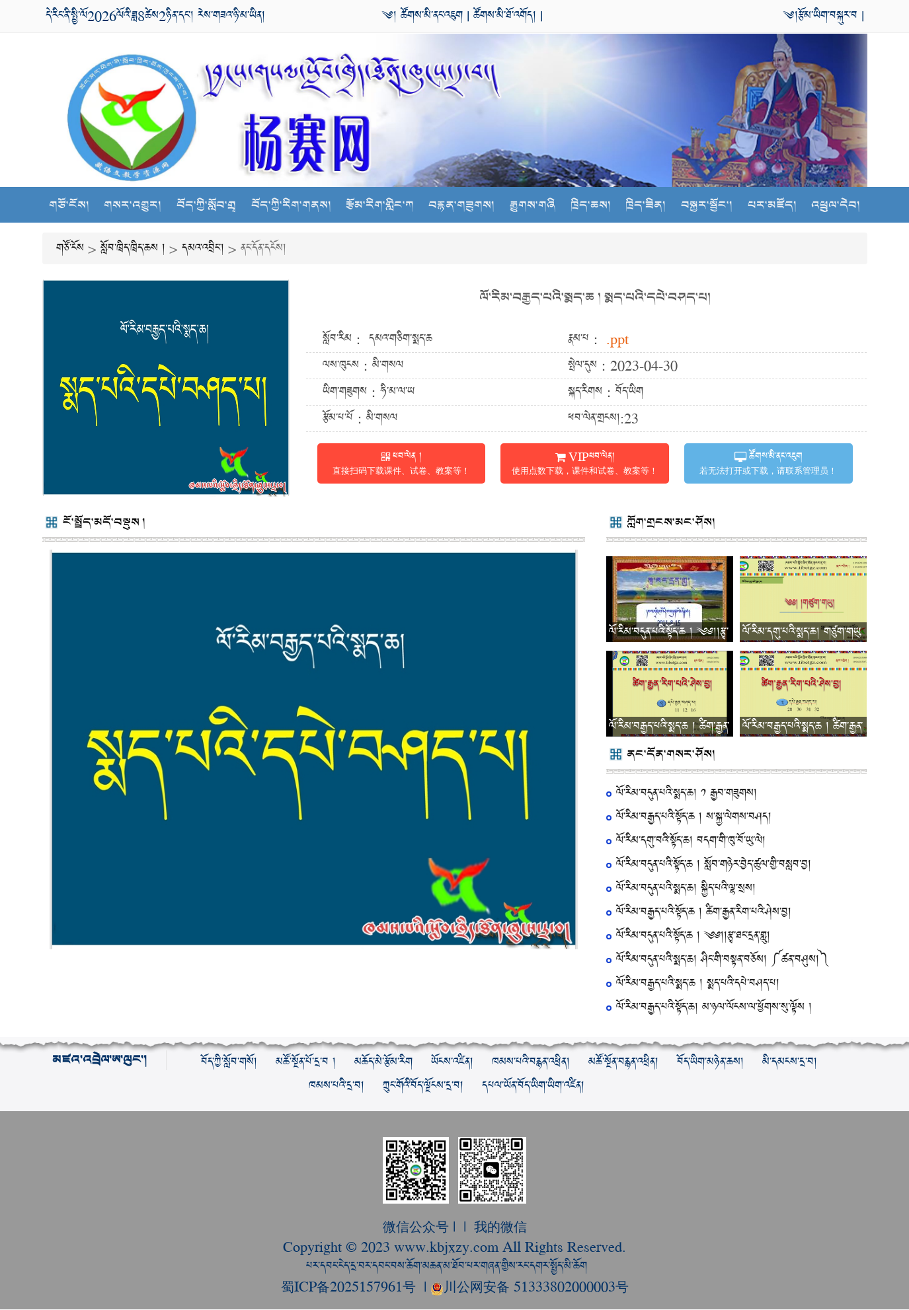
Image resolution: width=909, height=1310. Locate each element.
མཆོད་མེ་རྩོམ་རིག (383, 1062)
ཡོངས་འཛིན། (452, 1062)
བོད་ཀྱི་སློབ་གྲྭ (206, 205)
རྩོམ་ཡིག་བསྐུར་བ (827, 15)
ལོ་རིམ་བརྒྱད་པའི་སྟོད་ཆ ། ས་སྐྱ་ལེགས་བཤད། (693, 817)
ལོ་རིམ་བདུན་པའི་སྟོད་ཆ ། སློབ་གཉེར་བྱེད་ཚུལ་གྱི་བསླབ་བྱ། (713, 865)
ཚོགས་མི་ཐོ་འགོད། (504, 15)
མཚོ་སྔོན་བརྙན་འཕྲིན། (623, 1062)
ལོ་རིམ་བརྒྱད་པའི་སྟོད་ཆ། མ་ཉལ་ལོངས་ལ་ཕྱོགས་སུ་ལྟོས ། (714, 1008)
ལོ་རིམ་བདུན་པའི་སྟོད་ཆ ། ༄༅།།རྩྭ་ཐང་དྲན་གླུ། (693, 936)
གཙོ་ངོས (70, 249)
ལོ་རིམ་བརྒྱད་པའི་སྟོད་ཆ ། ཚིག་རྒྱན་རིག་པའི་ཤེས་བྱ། (703, 913)
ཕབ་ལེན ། (401, 463)
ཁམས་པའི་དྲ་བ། (336, 1086)
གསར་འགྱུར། (132, 205)
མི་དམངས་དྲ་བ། (789, 1062)
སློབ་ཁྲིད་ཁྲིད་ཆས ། (132, 249)
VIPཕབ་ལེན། (584, 463)
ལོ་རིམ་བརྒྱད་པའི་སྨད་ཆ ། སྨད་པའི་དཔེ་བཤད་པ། (595, 298)
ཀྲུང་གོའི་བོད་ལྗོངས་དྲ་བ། (423, 1086)
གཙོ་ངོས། (69, 205)
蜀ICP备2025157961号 (350, 1286)
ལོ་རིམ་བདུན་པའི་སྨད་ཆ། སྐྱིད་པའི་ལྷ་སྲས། (686, 889)
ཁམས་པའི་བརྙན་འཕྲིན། (531, 1062)
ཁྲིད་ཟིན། (646, 205)
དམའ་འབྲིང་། (203, 249)
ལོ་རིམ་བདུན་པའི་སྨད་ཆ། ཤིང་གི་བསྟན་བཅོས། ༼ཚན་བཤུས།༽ (723, 960)
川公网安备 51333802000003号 (529, 1286)
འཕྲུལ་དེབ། (835, 205)
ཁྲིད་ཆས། (591, 205)
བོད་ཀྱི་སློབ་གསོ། (229, 1062)
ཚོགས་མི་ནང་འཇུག (430, 15)
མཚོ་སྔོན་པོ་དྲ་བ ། (306, 1062)
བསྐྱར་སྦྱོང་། (706, 205)
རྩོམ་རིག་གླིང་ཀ (380, 205)
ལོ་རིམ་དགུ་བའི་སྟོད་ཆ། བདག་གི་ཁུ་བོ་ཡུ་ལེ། (691, 841)
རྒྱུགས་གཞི (532, 205)
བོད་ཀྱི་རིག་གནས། (291, 205)
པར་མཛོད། (772, 205)
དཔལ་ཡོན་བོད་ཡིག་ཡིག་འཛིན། (533, 1086)
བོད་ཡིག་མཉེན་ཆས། (710, 1062)
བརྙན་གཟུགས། (462, 205)
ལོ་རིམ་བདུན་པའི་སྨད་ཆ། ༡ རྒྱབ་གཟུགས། (686, 794)
